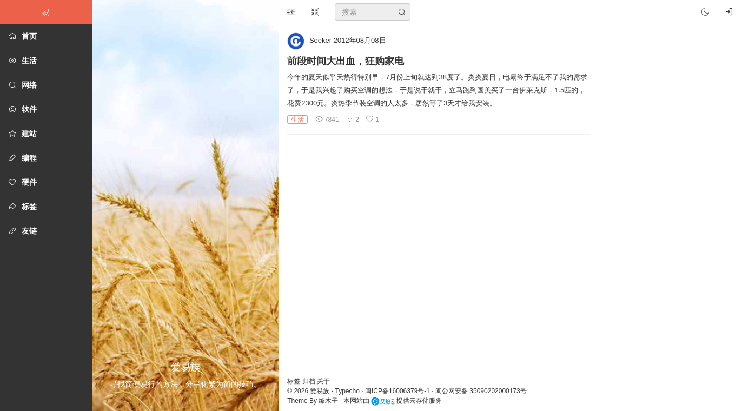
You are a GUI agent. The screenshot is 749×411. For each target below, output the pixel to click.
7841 (327, 119)
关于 (323, 381)
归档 (309, 381)
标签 (294, 381)
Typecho (347, 391)
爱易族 (319, 391)
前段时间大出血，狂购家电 (345, 61)
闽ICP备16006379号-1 (397, 391)
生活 (297, 119)
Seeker (320, 40)
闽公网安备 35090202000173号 (481, 391)
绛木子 (328, 401)
